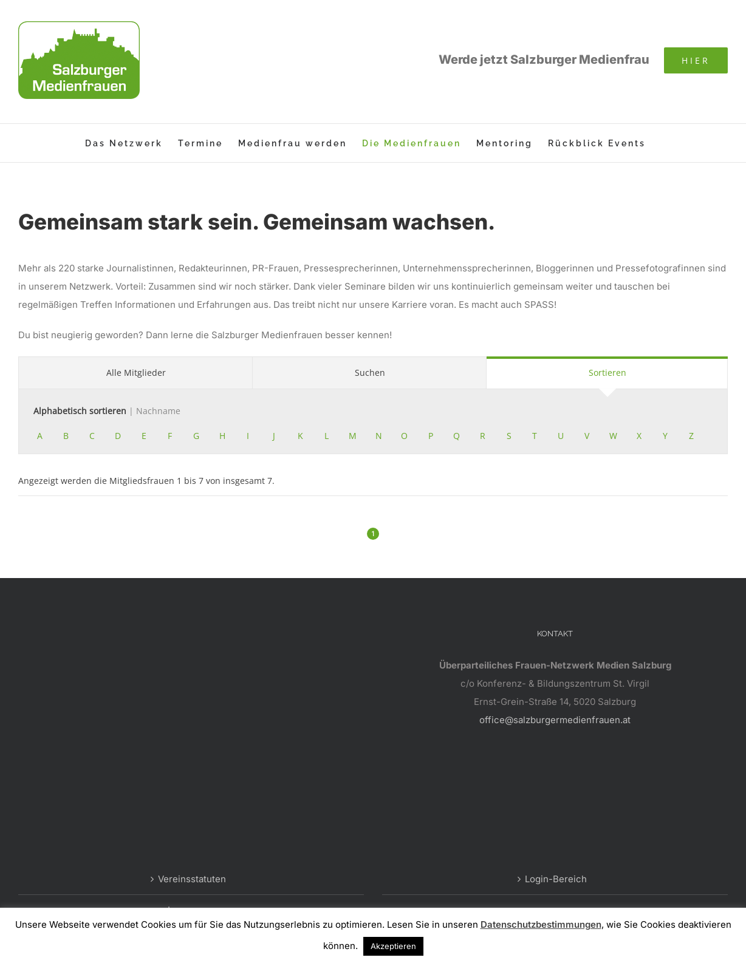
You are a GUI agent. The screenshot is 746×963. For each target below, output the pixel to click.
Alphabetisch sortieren (106, 411)
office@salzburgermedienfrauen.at (555, 720)
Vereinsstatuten (192, 879)
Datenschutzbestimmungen (541, 924)
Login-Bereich (556, 879)
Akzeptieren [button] (393, 946)
